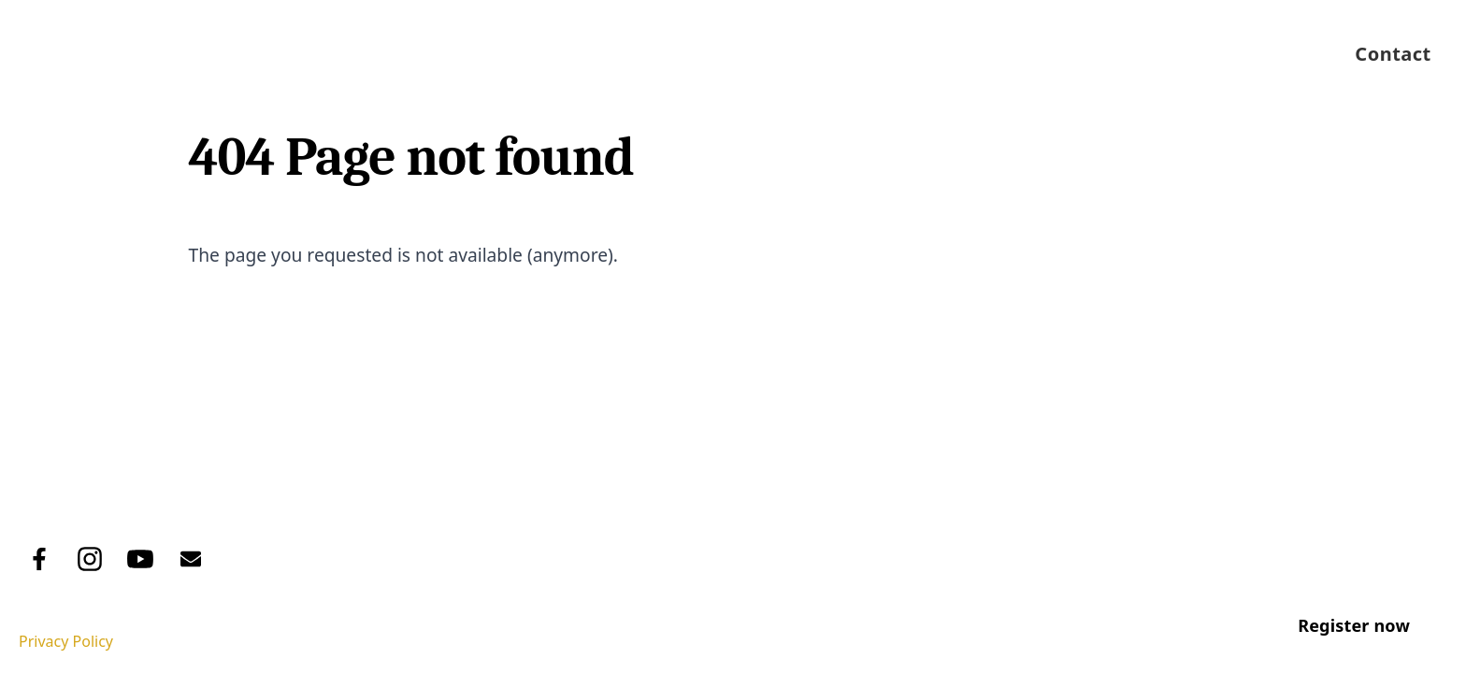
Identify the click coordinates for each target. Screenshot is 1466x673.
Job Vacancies (1045, 53)
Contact (1393, 53)
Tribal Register (872, 53)
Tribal (167, 506)
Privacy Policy (66, 641)
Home (641, 53)
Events (1179, 53)
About (735, 53)
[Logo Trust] (78, 53)
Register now (1354, 625)
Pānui (1275, 53)
